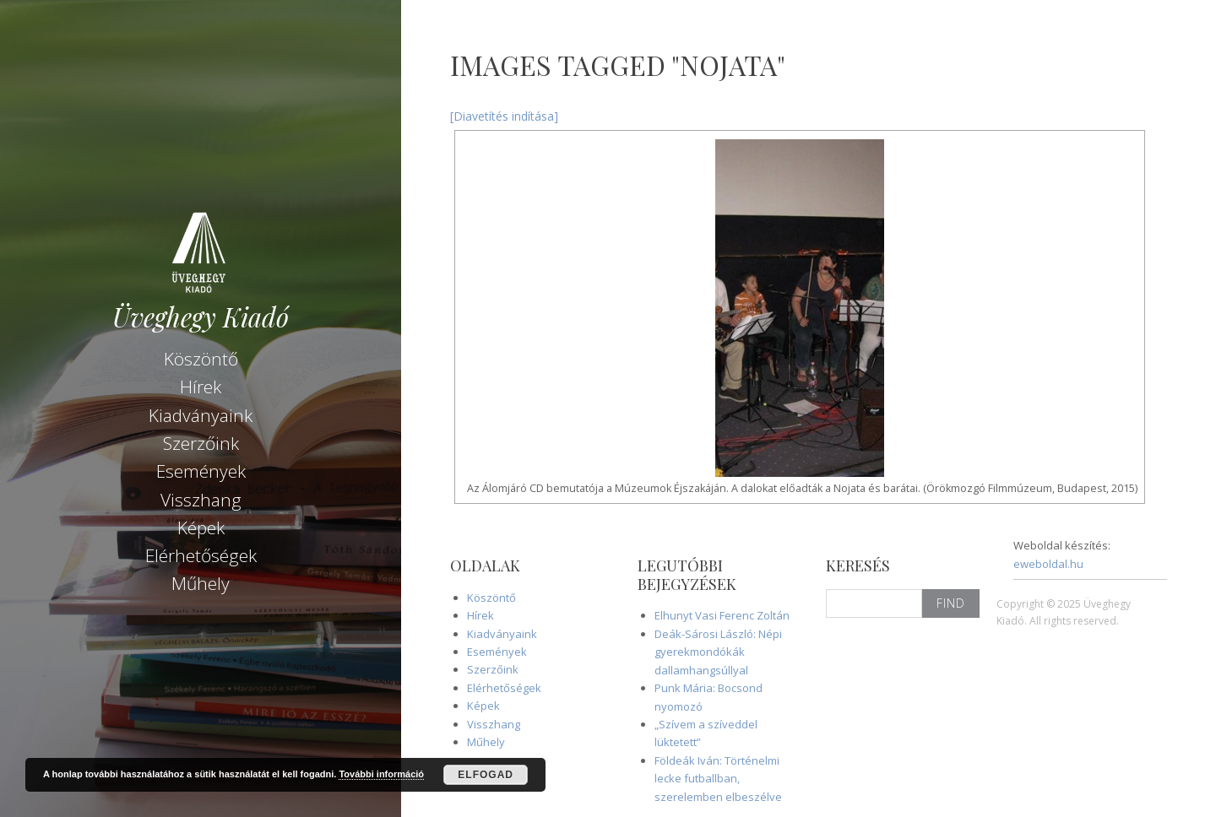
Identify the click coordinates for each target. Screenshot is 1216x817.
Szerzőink (201, 443)
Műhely (200, 583)
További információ (381, 774)
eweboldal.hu (1048, 563)
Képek (201, 527)
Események (201, 471)
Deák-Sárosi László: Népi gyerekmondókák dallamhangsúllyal (718, 652)
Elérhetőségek (201, 555)
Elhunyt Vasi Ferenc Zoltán (722, 615)
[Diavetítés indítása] (504, 116)
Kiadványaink (200, 415)
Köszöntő (201, 359)
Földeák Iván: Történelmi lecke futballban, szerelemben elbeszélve (718, 778)
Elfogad (485, 775)
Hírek (200, 386)
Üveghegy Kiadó (200, 317)
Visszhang (201, 499)
